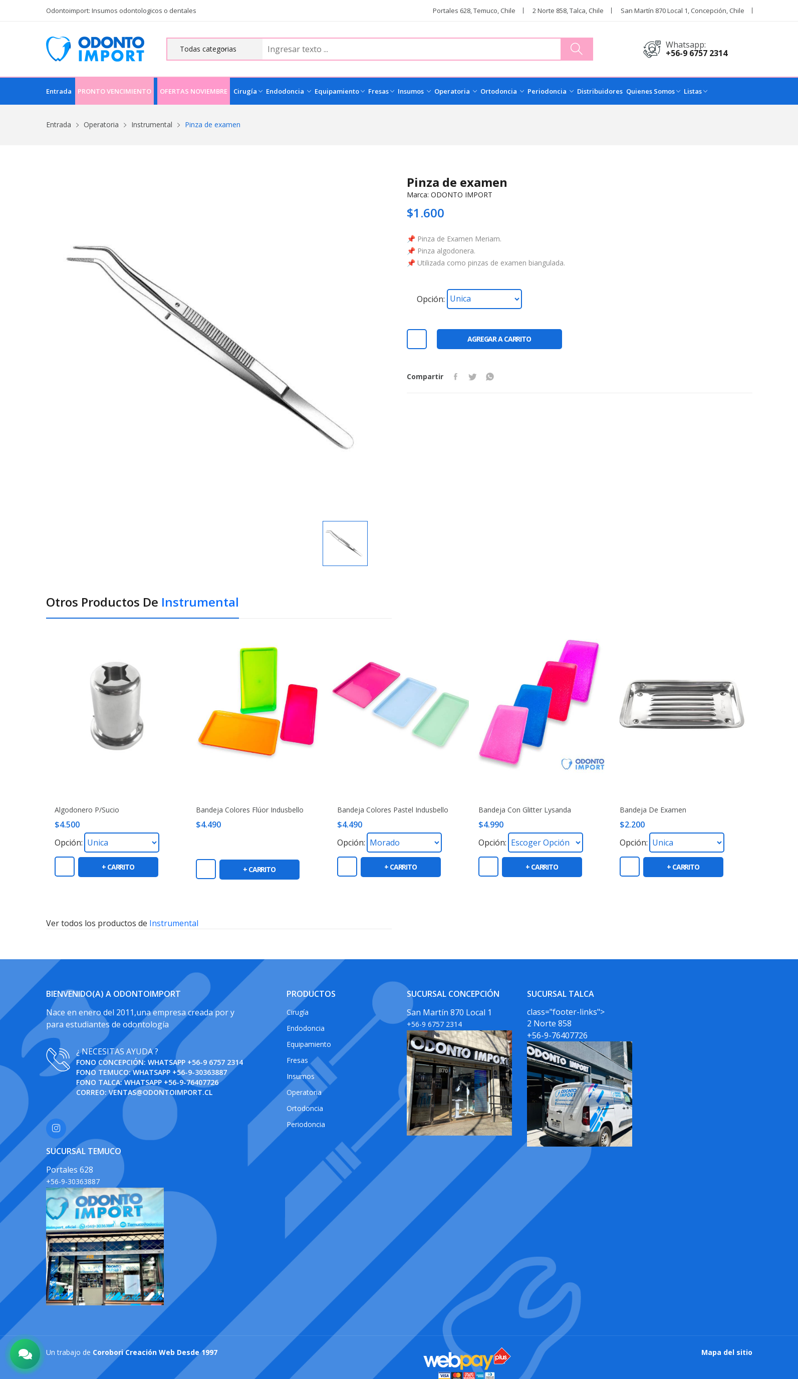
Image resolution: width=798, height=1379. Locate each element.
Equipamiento (340, 91)
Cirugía (247, 91)
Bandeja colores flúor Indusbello (250, 809)
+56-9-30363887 (199, 1072)
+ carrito (118, 867)
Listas (695, 91)
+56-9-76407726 (191, 1082)
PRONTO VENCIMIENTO (114, 91)
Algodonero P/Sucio (87, 809)
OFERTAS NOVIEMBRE (193, 91)
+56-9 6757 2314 (696, 53)
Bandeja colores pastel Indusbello (392, 809)
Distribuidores (600, 91)
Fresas (381, 91)
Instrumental (151, 124)
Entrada (59, 91)
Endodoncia (288, 91)
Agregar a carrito (499, 339)
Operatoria (455, 91)
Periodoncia (550, 91)
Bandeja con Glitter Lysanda (524, 809)
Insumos (414, 91)
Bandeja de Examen (653, 809)
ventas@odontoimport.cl (160, 1092)
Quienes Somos (653, 91)
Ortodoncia (502, 91)
